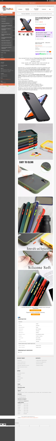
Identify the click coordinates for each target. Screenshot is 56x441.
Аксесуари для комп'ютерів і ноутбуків (6, 38)
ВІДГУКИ (19, 376)
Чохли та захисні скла (21, 362)
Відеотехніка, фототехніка (22, 366)
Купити (40, 27)
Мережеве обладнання (5, 40)
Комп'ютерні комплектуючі (6, 45)
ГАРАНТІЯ (19, 374)
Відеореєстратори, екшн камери (5, 35)
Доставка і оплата (36, 9)
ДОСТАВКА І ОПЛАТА (21, 373)
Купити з (40, 30)
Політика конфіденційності (34, 417)
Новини (2, 57)
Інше (18, 368)
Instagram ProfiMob (39, 365)
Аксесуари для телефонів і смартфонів (6, 29)
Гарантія (44, 9)
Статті (2, 54)
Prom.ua (33, 416)
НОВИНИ (19, 379)
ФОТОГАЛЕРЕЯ (20, 378)
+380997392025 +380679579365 (41, 360)
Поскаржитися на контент (25, 417)
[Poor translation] (4, 424)
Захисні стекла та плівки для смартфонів (6, 26)
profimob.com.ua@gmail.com (6, 79)
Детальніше (32, 3)
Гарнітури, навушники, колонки (23, 365)
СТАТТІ (19, 381)
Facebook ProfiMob (39, 363)
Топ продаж (3, 18)
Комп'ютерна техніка (21, 363)
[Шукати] (14, 13)
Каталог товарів (4, 16)
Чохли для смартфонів (5, 23)
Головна (20, 9)
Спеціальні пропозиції (5, 50)
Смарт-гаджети (4, 31)
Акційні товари (3, 52)
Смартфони (3, 21)
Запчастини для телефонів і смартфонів (6, 48)
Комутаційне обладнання (6, 42)
